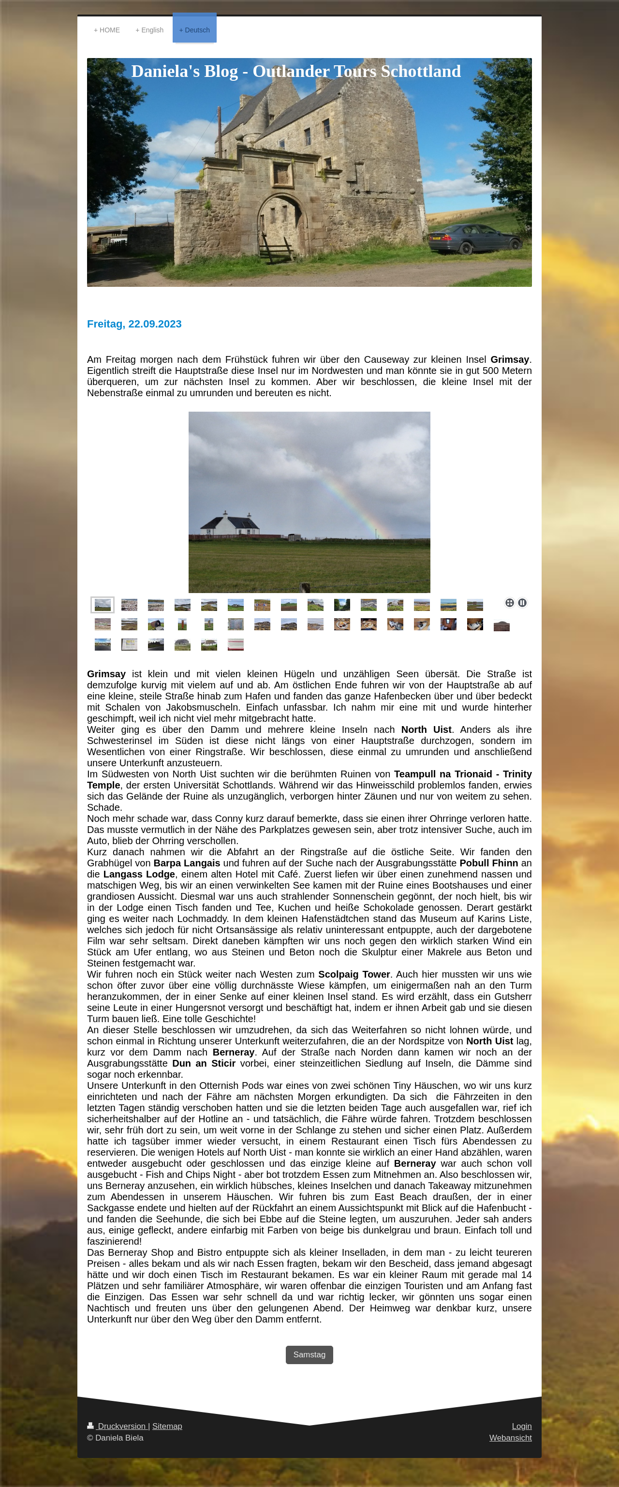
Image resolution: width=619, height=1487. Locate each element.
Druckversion (117, 1426)
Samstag (310, 1354)
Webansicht (510, 1437)
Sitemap (167, 1426)
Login (522, 1426)
